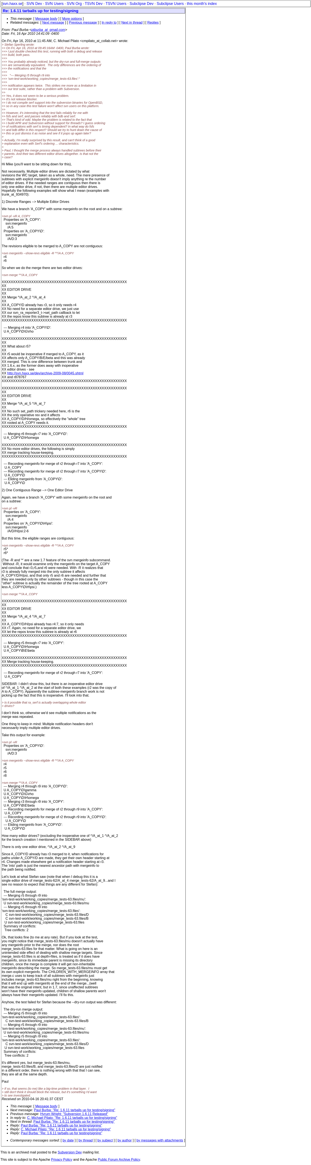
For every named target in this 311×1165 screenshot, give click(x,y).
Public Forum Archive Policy (119, 1159)
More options (72, 18)
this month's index (202, 3)
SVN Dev (34, 3)
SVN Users (54, 3)
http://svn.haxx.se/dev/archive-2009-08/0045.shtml (45, 373)
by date (68, 1140)
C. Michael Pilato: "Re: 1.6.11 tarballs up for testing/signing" (72, 1118)
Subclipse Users (170, 3)
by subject (105, 1140)
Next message (53, 22)
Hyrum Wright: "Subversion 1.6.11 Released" (74, 1114)
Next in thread (132, 22)
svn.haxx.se (12, 3)
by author (124, 1140)
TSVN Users (116, 3)
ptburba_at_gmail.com (48, 30)
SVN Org (74, 3)
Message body (46, 18)
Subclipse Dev (141, 3)
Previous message (83, 22)
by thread (85, 1140)
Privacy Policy (61, 1159)
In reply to (109, 22)
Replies (153, 22)
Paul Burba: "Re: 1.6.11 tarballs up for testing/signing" (74, 1110)
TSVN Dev (94, 3)
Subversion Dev (70, 1152)
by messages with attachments (159, 1140)
